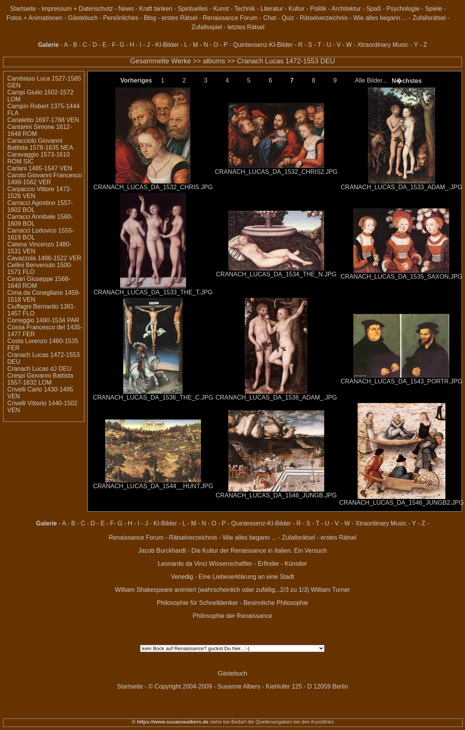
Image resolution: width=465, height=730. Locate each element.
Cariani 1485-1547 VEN (39, 168)
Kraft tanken (155, 8)
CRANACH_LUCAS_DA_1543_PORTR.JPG (401, 381)
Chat (269, 18)
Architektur (346, 8)
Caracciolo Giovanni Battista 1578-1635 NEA (40, 144)
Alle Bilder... (371, 80)
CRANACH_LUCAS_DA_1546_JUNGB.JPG (276, 495)
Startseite (23, 8)
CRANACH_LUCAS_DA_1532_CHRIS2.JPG (276, 171)
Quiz (288, 18)
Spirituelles (193, 8)
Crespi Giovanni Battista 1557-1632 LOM (40, 379)
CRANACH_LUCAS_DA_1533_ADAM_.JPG (401, 187)
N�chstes (407, 81)
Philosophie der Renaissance (232, 616)
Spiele (433, 8)
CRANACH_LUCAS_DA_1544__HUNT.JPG (153, 486)
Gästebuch (82, 18)
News (126, 8)
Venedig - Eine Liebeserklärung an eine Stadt (232, 576)
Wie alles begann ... (380, 18)
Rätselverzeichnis (324, 18)
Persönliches (121, 18)
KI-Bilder (167, 44)
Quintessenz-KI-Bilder (263, 44)
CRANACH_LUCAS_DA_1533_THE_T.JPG (153, 292)
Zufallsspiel (206, 27)
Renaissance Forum (230, 18)
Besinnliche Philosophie (275, 603)
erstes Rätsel (179, 18)
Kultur (297, 8)
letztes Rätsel (246, 27)
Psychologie (402, 8)
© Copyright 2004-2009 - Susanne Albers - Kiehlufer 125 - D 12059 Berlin (248, 686)
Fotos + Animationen (35, 18)
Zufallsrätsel (428, 18)
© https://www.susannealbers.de (170, 722)
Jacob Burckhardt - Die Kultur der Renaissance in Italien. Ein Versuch (232, 550)
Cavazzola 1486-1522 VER (44, 258)
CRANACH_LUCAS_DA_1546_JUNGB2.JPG (401, 502)
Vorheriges (136, 80)
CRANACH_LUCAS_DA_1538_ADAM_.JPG (276, 397)
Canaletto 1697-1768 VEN (43, 120)
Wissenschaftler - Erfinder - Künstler (258, 563)
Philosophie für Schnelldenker (197, 603)
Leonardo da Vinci (182, 563)
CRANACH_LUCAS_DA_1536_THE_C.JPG (153, 397)
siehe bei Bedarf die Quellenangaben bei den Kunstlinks (271, 722)
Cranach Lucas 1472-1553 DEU (286, 61)
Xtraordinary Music (382, 44)
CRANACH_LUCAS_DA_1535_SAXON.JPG (401, 276)
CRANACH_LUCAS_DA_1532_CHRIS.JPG (153, 187)
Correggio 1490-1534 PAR (43, 320)
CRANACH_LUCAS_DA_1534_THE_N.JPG (276, 274)
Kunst (221, 8)
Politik (318, 8)
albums (214, 61)
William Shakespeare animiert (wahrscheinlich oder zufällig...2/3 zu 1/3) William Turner (232, 589)
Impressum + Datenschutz (77, 8)
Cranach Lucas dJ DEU (39, 368)
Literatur (272, 8)
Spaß (373, 8)
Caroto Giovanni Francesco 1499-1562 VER (44, 178)
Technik (244, 8)
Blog (150, 18)
